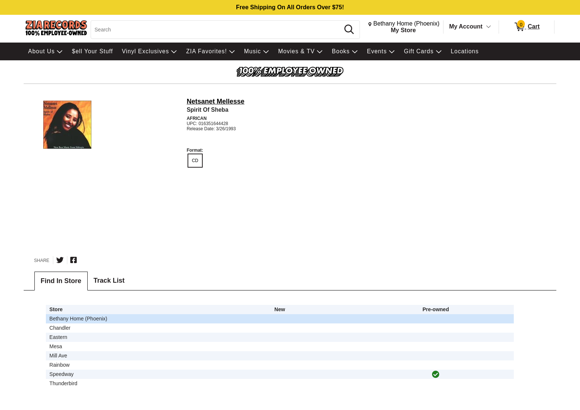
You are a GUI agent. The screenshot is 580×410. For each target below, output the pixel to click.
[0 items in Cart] (526, 27)
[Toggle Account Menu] (488, 27)
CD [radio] (195, 160)
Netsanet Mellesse (216, 101)
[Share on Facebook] (73, 260)
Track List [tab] (109, 280)
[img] (435, 374)
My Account (465, 26)
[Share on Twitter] (60, 260)
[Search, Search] (216, 29)
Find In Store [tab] (61, 281)
